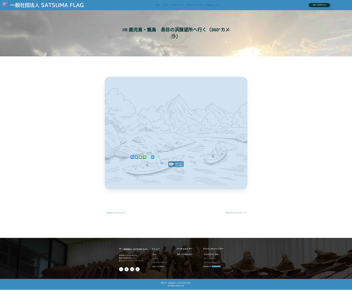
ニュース (166, 5)
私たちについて (212, 5)
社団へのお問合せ (319, 5)
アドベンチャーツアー (195, 5)
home (158, 5)
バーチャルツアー (178, 5)
